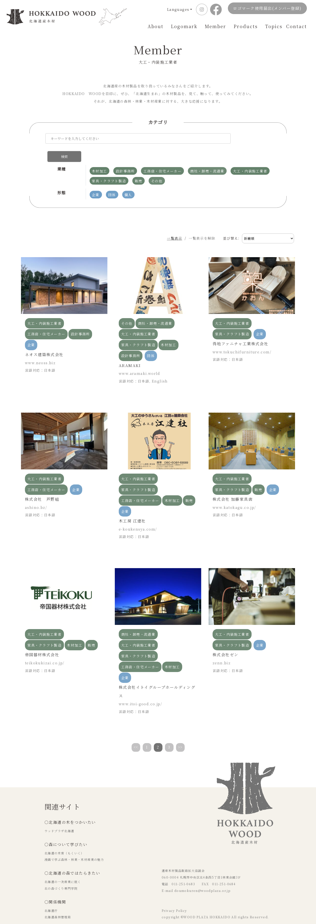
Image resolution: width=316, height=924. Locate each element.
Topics (273, 26)
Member (215, 26)
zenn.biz (222, 648)
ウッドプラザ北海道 (59, 816)
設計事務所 (80, 319)
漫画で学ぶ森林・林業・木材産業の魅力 (74, 845)
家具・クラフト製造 (138, 330)
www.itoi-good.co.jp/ (140, 689)
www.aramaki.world (139, 359)
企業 (31, 330)
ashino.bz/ (36, 492)
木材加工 (168, 330)
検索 (248, 140)
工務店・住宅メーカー (46, 319)
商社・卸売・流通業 (155, 308)
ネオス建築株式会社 (44, 340)
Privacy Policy (174, 896)
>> (180, 732)
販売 (189, 485)
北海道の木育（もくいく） (64, 838)
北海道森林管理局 (57, 903)
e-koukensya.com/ (138, 514)
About (155, 26)
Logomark (184, 26)
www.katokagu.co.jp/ (234, 492)
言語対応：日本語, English (143, 366)
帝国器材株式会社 (42, 640)
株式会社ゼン (225, 640)
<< (136, 732)
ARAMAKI (130, 351)
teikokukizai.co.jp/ (44, 648)
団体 (151, 341)
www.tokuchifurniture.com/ (242, 337)
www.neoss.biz (40, 348)
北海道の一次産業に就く (62, 867)
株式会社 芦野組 (42, 484)
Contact (296, 26)
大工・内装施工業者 (44, 308)
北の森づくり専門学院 (61, 874)
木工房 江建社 (132, 506)
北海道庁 (51, 896)
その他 (127, 308)
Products (246, 26)
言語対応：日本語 (40, 355)
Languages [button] (178, 9)
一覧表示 (169, 223)
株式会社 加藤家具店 (233, 484)
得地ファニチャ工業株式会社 (240, 329)
